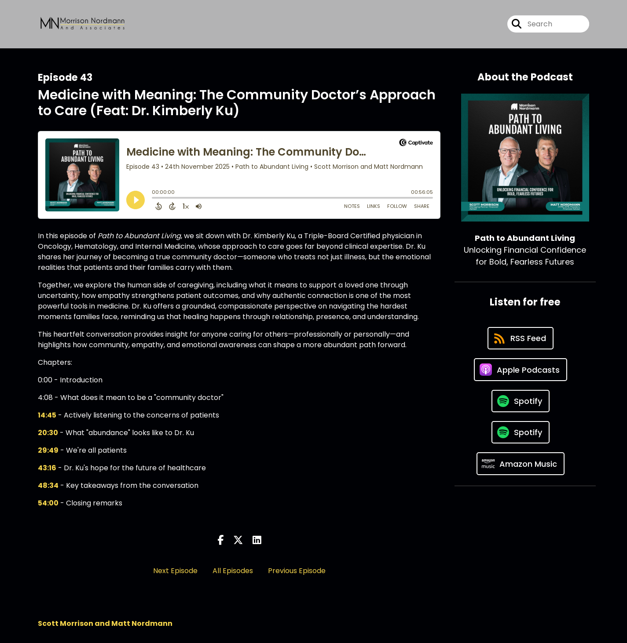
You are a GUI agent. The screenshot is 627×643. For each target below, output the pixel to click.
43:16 (47, 468)
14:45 (47, 415)
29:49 (48, 450)
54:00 (48, 503)
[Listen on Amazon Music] (521, 463)
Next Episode (175, 571)
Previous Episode (297, 571)
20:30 (48, 433)
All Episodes (233, 571)
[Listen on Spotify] (520, 401)
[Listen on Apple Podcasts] (520, 369)
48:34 (48, 485)
